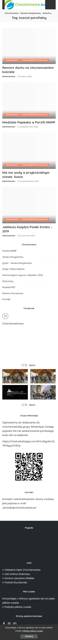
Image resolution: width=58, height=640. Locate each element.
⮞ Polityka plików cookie (16, 607)
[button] (32, 365)
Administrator (8, 76)
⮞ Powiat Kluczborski (14, 582)
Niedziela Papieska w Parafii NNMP (28, 122)
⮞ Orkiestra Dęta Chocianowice (21, 570)
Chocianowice (12, 60)
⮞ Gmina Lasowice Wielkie (18, 578)
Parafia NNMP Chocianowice (35, 60)
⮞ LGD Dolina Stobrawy (16, 574)
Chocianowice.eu (13, 323)
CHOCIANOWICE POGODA (29, 544)
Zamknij (29, 636)
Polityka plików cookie (32, 631)
